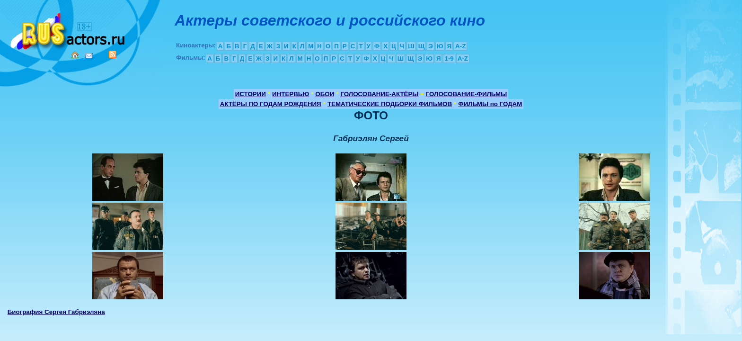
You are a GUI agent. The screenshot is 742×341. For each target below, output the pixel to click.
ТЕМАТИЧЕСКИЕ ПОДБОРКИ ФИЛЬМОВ (389, 104)
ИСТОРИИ (250, 94)
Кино (68, 29)
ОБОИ (324, 94)
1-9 (448, 58)
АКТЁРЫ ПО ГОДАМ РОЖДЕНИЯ (270, 104)
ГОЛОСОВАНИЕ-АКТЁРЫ (379, 94)
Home (75, 55)
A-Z (460, 46)
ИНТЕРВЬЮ (290, 94)
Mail (89, 55)
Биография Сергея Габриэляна (56, 311)
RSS (112, 54)
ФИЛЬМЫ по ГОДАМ (490, 104)
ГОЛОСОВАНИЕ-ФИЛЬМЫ (466, 94)
